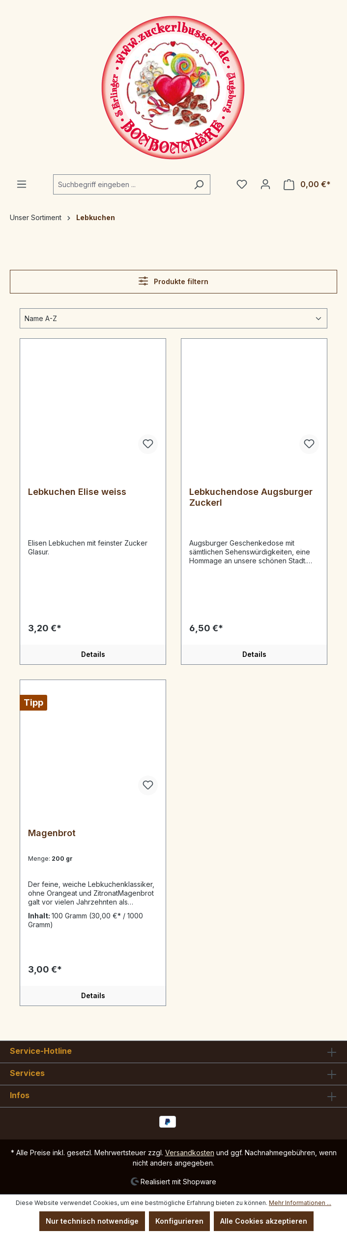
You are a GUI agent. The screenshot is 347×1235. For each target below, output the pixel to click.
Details (93, 654)
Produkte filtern (173, 281)
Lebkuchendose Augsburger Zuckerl (251, 497)
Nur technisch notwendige (92, 1221)
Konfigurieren (179, 1221)
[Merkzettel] (242, 184)
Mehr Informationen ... (300, 1202)
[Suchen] (198, 184)
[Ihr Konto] (265, 184)
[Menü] (21, 184)
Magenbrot (52, 833)
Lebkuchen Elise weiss (77, 492)
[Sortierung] (173, 318)
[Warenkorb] (307, 184)
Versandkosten (189, 1152)
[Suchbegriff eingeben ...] (120, 184)
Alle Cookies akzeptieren (263, 1221)
